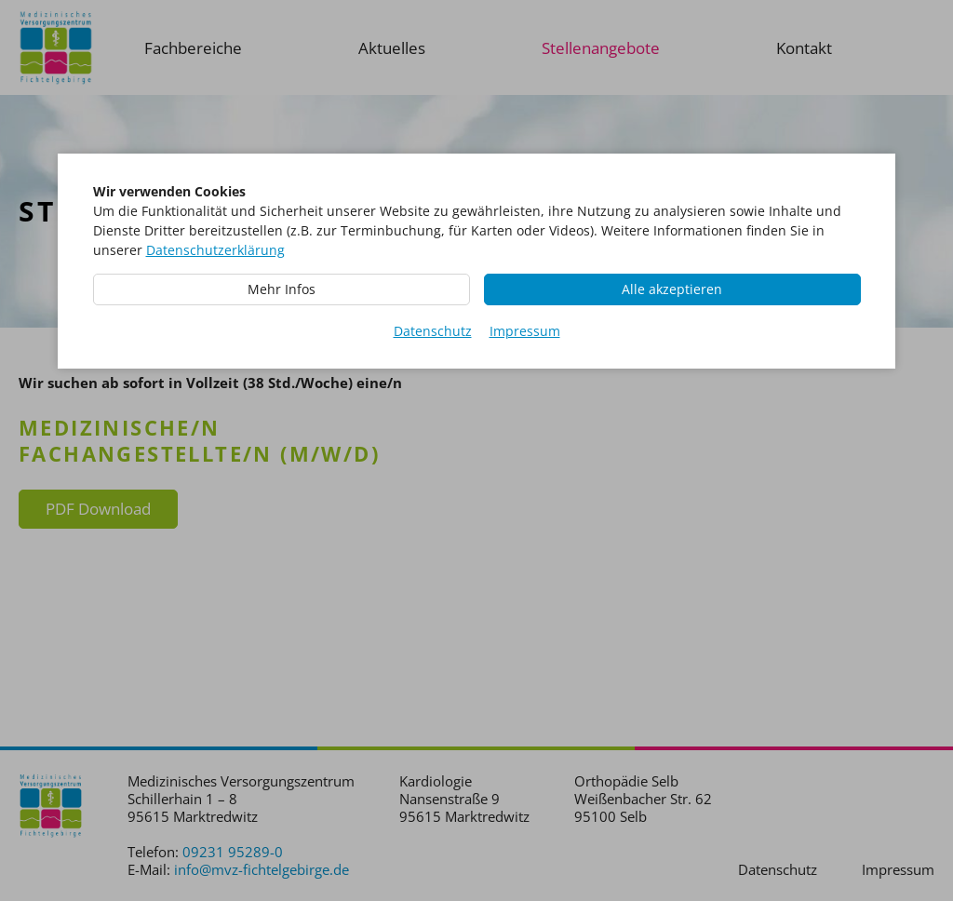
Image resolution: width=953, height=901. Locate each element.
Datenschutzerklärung (215, 250)
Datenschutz (433, 331)
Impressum (525, 331)
